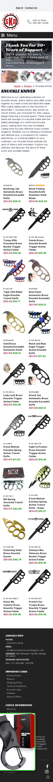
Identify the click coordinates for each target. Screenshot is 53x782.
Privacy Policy (14, 675)
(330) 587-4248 (15, 643)
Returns (11, 679)
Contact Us (31, 8)
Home (17, 86)
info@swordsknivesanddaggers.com (25, 650)
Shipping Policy (14, 682)
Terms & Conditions (16, 686)
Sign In (19, 8)
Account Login (14, 689)
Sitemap (11, 693)
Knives (28, 86)
